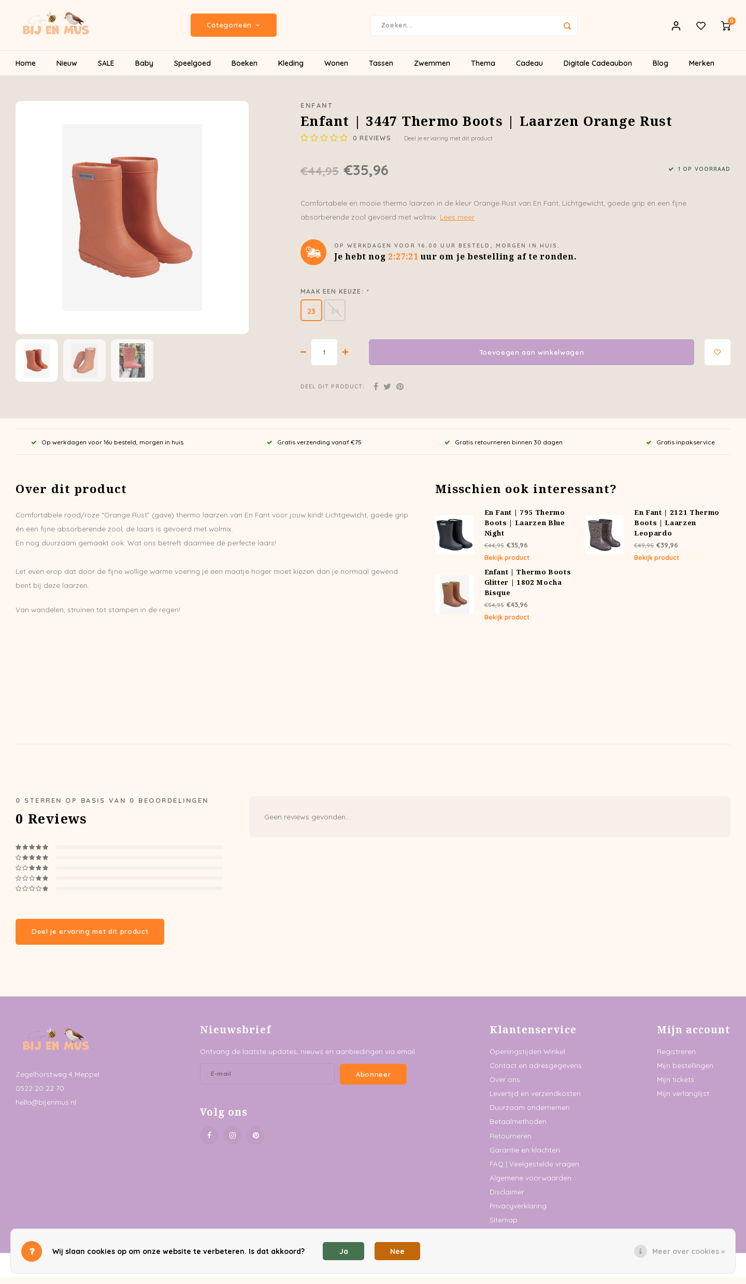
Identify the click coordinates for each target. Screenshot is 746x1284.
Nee (397, 1251)
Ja (343, 1251)
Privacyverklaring (518, 1212)
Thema (483, 70)
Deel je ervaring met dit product (448, 145)
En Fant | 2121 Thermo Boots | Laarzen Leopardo (677, 529)
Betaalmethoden (518, 1127)
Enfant (316, 112)
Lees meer (457, 223)
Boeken (244, 70)
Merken (701, 70)
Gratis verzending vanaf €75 (314, 448)
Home (26, 70)
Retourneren (511, 1141)
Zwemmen (432, 70)
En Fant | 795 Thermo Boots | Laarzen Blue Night (524, 529)
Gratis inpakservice (680, 448)
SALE (106, 70)
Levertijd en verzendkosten (535, 1099)
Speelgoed (192, 70)
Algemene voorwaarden (530, 1184)
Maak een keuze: (334, 298)
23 (311, 318)
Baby (144, 70)
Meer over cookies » (688, 1251)
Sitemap (504, 1226)
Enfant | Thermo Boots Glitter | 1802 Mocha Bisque (527, 589)
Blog (660, 70)
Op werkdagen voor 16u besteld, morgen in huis (107, 448)
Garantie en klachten (525, 1156)
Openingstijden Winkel (527, 1057)
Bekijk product (506, 564)
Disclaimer (507, 1198)
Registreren (676, 1057)
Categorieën (234, 28)
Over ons (505, 1085)
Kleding (291, 70)
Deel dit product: (332, 393)
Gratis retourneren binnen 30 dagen (503, 448)
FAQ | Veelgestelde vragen (534, 1170)
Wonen (336, 70)
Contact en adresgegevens (536, 1071)
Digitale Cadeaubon (598, 70)
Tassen (381, 70)
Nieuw (66, 70)
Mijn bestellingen (685, 1071)
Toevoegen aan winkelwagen (531, 359)
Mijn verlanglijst (683, 1099)
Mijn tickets (675, 1085)
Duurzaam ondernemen (530, 1113)
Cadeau (529, 70)
